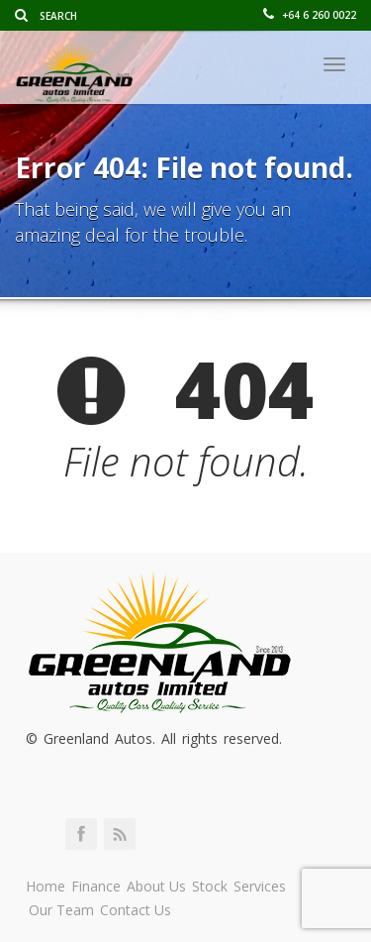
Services (259, 886)
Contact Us (135, 909)
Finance (96, 886)
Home (45, 886)
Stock (210, 886)
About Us (156, 886)
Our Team (61, 909)
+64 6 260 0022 (309, 15)
